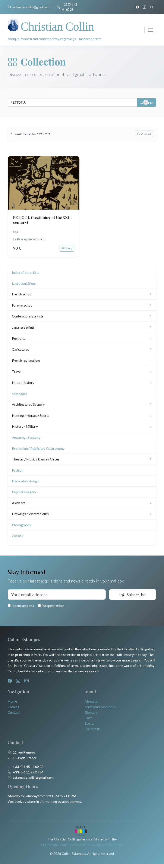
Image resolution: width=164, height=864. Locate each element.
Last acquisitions (24, 283)
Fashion (17, 470)
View (67, 248)
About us (91, 701)
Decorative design (25, 481)
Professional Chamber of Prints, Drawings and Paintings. (82, 845)
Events (89, 723)
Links (88, 718)
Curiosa (17, 535)
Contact (14, 712)
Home (12, 701)
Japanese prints (21, 605)
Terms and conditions (100, 707)
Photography (21, 525)
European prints (51, 605)
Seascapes (19, 394)
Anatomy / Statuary (26, 437)
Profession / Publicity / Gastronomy (38, 448)
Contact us (92, 729)
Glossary (91, 712)
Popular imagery (24, 492)
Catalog (13, 707)
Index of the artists (25, 272)
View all (144, 134)
